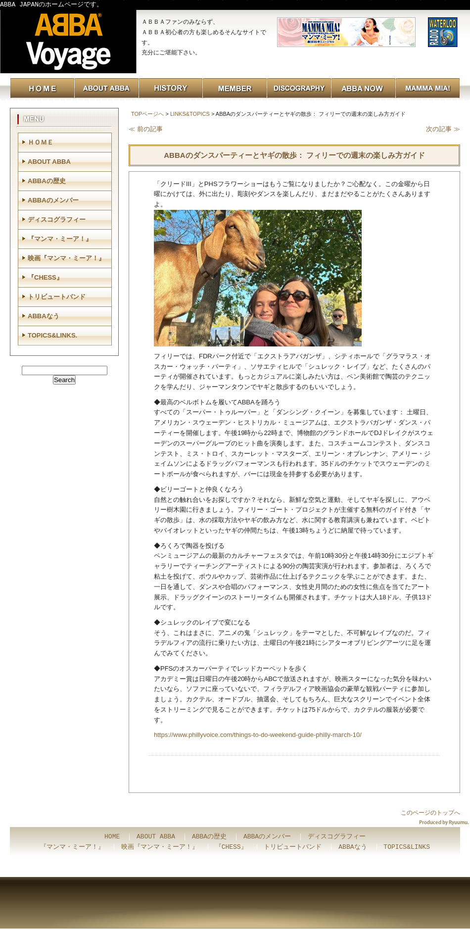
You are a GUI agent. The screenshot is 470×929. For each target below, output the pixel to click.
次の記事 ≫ (443, 129)
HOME (112, 836)
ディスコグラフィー (57, 219)
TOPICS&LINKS (406, 847)
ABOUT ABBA (49, 161)
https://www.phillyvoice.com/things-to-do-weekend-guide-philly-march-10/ (258, 734)
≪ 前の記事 (146, 129)
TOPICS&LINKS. (52, 335)
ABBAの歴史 (47, 181)
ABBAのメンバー (53, 200)
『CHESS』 (45, 277)
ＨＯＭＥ (40, 142)
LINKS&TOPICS (190, 114)
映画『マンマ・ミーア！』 (66, 258)
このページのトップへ (430, 812)
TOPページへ (147, 114)
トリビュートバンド (57, 296)
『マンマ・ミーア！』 (60, 239)
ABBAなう (43, 316)
